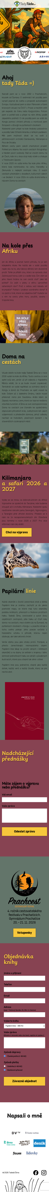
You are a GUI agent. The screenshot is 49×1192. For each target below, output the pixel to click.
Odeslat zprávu (24, 831)
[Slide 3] (22, 60)
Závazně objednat (24, 1081)
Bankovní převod (14, 1070)
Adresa (20, 1009)
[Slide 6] (36, 60)
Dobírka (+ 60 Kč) (14, 1066)
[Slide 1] (13, 60)
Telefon (8, 984)
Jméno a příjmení (12, 973)
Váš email (7, 794)
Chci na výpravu (17, 532)
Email (6, 995)
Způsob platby (11, 1062)
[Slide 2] (18, 60)
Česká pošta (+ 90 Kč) (16, 1056)
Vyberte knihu (11, 1021)
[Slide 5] (31, 60)
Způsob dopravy (12, 1052)
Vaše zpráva (8, 806)
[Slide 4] (27, 60)
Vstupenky (24, 933)
